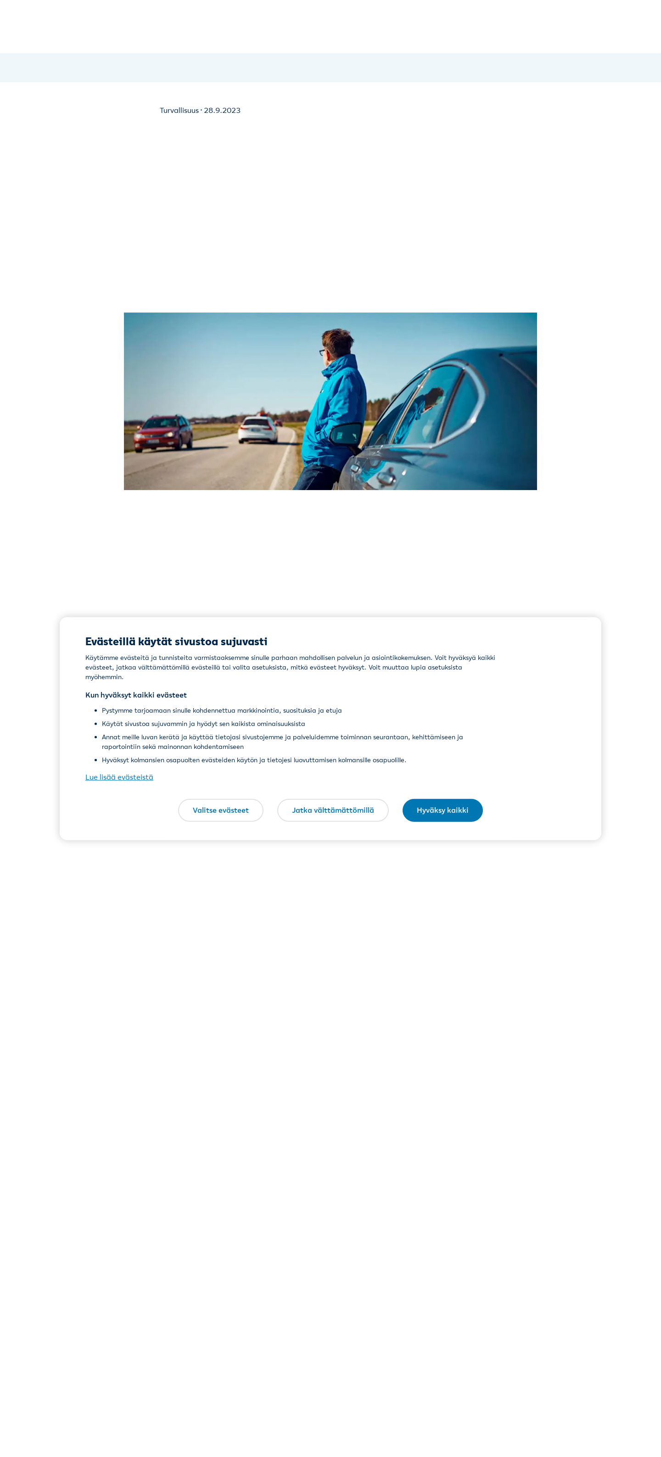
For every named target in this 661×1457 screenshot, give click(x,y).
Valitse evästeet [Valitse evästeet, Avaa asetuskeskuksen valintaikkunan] (221, 810)
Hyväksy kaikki (443, 810)
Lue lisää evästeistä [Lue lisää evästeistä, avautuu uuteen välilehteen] (119, 777)
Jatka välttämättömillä (333, 810)
